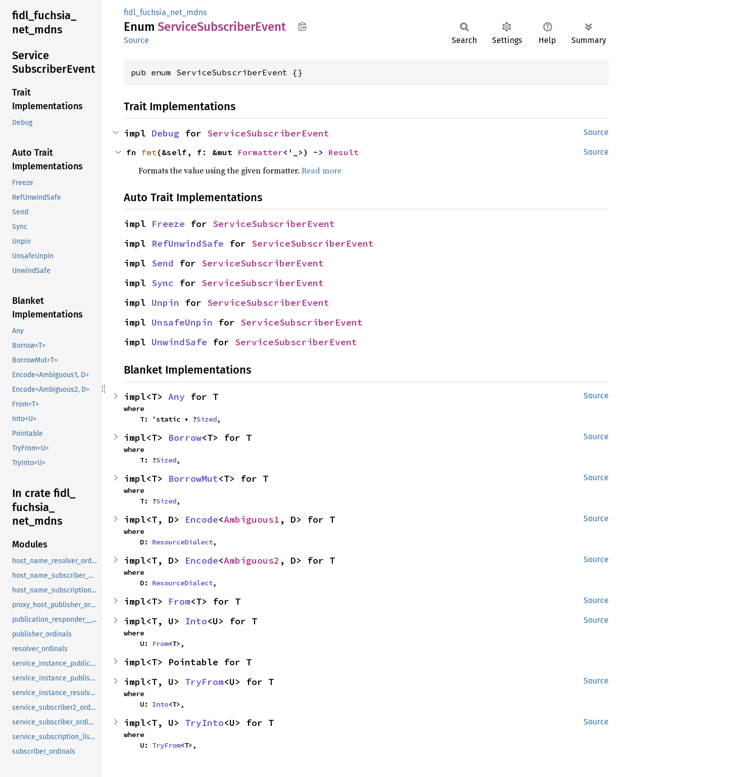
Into (196, 621)
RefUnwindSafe (188, 243)
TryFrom (204, 682)
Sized (207, 419)
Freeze (168, 224)
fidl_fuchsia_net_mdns (165, 12)
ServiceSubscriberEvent (268, 133)
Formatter (260, 152)
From (179, 601)
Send (163, 263)
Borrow (185, 437)
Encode (201, 519)
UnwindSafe (179, 342)
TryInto (204, 722)
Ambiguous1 (251, 519)
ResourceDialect (182, 541)
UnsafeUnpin (182, 322)
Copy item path (302, 26)
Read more (321, 170)
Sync (163, 283)
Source (136, 40)
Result (343, 152)
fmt (149, 152)
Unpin (165, 302)
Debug (165, 133)
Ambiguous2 (251, 560)
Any (176, 396)
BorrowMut (193, 478)
